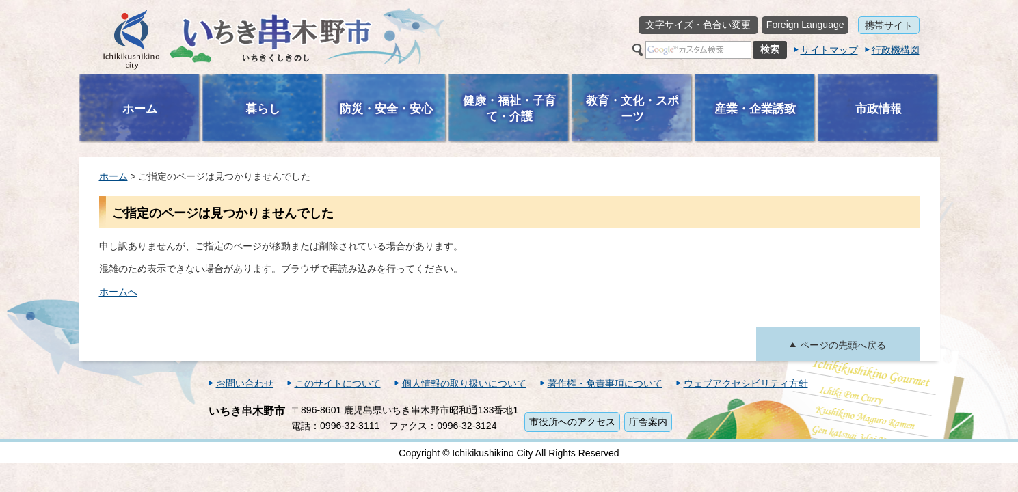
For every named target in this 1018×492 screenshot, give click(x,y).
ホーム (113, 176)
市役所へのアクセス (572, 421)
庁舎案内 (648, 421)
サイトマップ (829, 49)
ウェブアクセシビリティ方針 (746, 383)
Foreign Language (805, 24)
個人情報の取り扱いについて (464, 383)
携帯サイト (889, 25)
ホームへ (118, 291)
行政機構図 (896, 49)
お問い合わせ (244, 383)
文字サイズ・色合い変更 (698, 24)
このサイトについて (338, 383)
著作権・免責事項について (605, 383)
